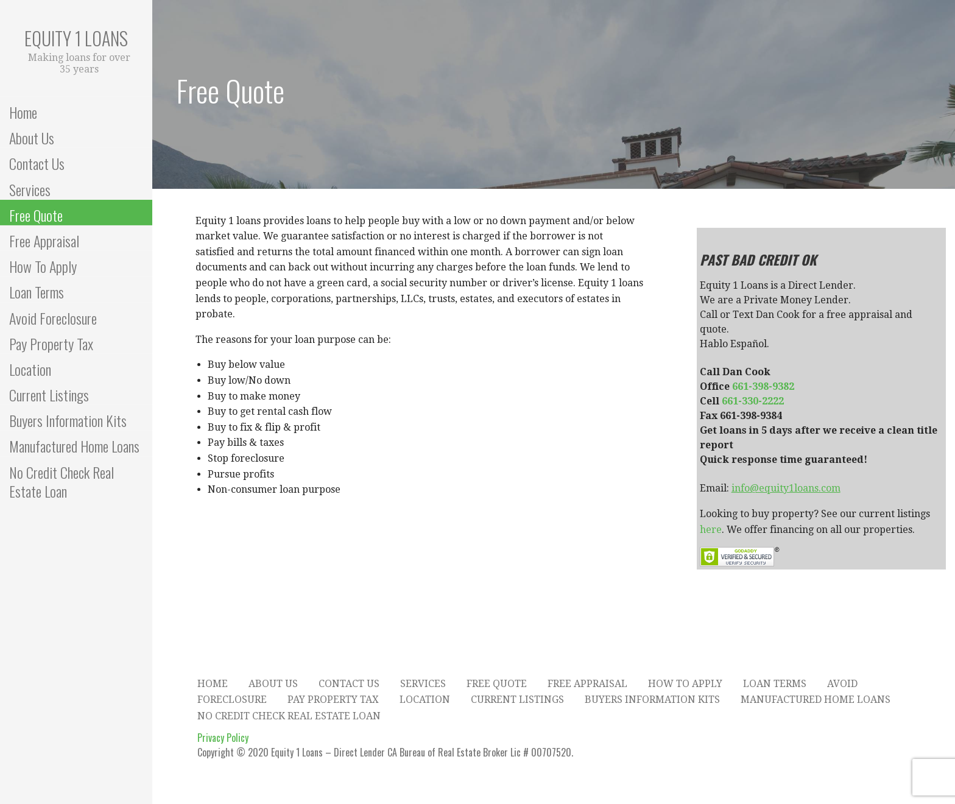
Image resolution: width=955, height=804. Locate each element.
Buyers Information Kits (68, 420)
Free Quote (36, 214)
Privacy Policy (222, 737)
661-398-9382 (763, 386)
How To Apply (43, 266)
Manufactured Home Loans (74, 445)
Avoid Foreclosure (53, 317)
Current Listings (49, 394)
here (711, 529)
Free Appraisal (44, 240)
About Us (31, 137)
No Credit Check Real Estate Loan (61, 481)
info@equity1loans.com (785, 488)
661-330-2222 (753, 401)
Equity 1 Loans (76, 38)
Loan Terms (36, 291)
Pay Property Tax (51, 343)
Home (23, 111)
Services (30, 189)
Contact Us (37, 163)
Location (30, 368)
